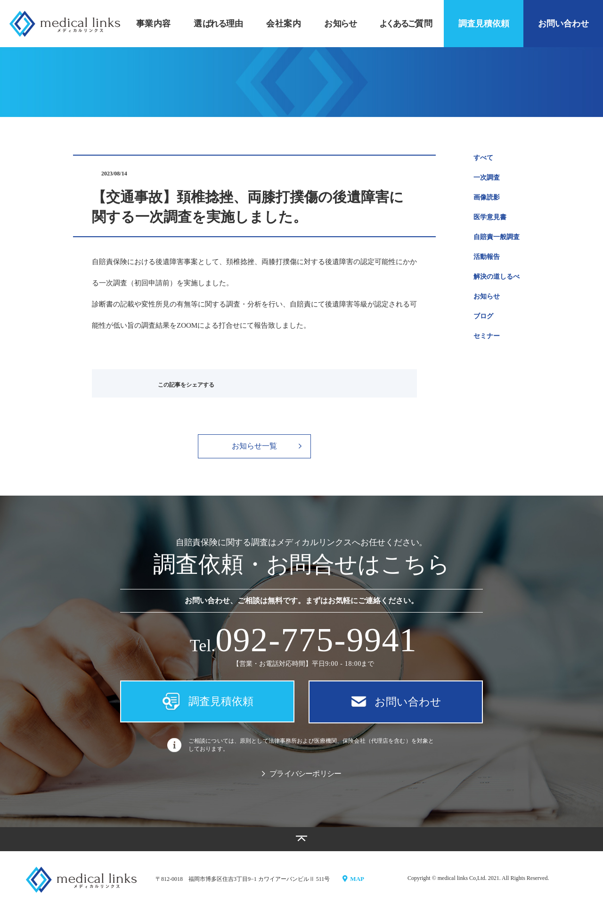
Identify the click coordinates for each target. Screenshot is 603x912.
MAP (354, 882)
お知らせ (486, 296)
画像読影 (486, 197)
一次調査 (486, 177)
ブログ (483, 316)
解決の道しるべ (496, 276)
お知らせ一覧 (267, 446)
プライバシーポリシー (302, 778)
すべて (483, 157)
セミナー (486, 336)
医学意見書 (489, 217)
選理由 (218, 23)
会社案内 (283, 23)
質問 (405, 23)
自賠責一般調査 (496, 236)
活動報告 (486, 256)
